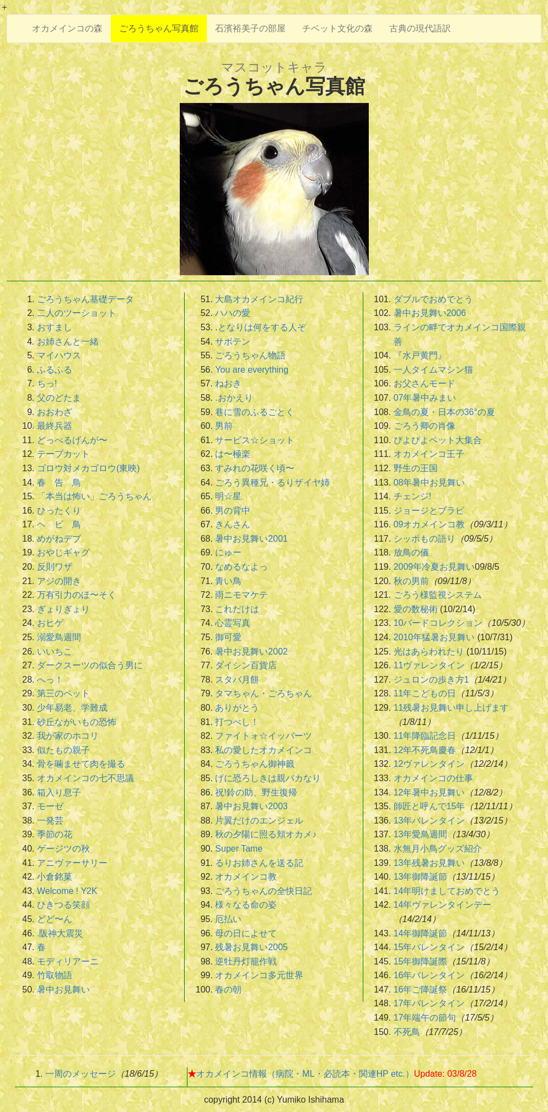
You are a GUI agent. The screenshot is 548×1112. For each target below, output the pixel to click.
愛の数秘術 (416, 609)
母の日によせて (246, 933)
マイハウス (59, 355)
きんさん (232, 524)
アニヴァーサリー (72, 863)
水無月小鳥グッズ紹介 (438, 848)
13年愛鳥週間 (421, 834)
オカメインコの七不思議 (85, 778)
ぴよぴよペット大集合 (438, 440)
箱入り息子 (59, 792)
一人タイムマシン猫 (433, 369)
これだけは (237, 609)
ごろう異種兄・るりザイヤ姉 (272, 482)
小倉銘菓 (54, 876)
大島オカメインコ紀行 (259, 299)
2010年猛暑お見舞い (434, 637)
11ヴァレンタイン (429, 665)
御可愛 (228, 637)
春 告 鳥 (59, 482)
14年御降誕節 (421, 933)
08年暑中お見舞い (429, 482)
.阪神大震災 (60, 933)
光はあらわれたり (429, 651)
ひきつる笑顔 (63, 904)
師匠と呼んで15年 (429, 806)
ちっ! (47, 383)
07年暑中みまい (425, 397)
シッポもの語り (424, 538)
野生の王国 (416, 468)
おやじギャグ (63, 552)
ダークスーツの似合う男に (90, 665)
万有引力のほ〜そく (76, 594)
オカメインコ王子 (429, 454)
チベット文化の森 (337, 28)
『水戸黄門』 (420, 355)
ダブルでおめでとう (433, 299)
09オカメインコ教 (429, 524)
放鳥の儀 (411, 552)
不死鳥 (407, 1032)
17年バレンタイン (429, 1003)
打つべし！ (237, 722)
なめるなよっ (241, 566)
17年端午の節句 (425, 1017)
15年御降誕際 (421, 961)
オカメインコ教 (246, 876)
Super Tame (238, 848)
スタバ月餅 (237, 679)
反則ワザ (54, 566)
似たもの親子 (63, 750)
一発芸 (50, 820)
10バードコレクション (438, 623)
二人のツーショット (76, 313)
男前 (224, 425)
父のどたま (59, 397)
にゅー (228, 552)
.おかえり (233, 397)
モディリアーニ (68, 961)
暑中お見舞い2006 (430, 313)
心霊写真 (232, 623)
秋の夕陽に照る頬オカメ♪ (265, 834)
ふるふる (54, 369)
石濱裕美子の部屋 (250, 28)
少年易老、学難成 (72, 707)
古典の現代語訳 (420, 28)
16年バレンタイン (429, 975)
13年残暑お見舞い (429, 863)
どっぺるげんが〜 (72, 440)
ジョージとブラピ (429, 510)
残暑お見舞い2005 (251, 947)
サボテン (232, 341)
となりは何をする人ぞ (262, 327)
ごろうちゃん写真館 (158, 28)
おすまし (54, 327)
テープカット (63, 454)
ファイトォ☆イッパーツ (263, 735)
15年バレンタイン (429, 947)
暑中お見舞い (63, 989)
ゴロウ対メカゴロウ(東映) (88, 468)
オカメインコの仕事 (433, 778)
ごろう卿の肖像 (424, 425)
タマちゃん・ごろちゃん (263, 693)
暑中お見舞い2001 (251, 538)
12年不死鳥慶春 (425, 750)
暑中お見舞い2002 (251, 651)
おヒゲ (50, 623)
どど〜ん (54, 919)
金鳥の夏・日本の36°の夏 (444, 412)
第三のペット (63, 693)
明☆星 (228, 496)
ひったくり (59, 510)
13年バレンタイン (429, 820)
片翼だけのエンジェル (259, 820)
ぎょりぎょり (63, 609)
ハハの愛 (232, 313)
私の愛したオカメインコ (263, 750)
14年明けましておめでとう (447, 891)
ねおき (228, 383)
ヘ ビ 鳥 (59, 524)
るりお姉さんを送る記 (259, 863)
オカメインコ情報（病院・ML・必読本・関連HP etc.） (304, 1073)
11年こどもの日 (425, 693)
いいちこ (54, 651)
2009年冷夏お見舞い (434, 566)
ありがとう (237, 707)
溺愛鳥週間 (59, 637)
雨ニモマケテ (241, 594)
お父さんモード (424, 383)
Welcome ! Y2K (67, 891)
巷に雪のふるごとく (254, 412)
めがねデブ (59, 538)
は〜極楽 (232, 454)
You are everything (251, 369)
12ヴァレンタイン (429, 763)
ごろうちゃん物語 (250, 355)
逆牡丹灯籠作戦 (246, 961)
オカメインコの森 (67, 28)
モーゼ (50, 806)
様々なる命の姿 (246, 904)
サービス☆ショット (254, 440)
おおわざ (54, 412)
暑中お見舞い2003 (251, 806)
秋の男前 (411, 581)
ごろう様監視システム (438, 594)
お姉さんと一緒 (68, 341)
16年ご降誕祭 (421, 989)
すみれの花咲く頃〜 (254, 468)
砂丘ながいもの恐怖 (76, 722)
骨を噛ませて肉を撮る (81, 763)
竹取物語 (54, 975)
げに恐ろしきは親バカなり (268, 778)
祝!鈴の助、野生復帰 (256, 792)
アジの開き (59, 581)
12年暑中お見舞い (429, 792)
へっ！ (50, 679)
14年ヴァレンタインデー (443, 904)
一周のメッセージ (80, 1073)
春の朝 (228, 989)
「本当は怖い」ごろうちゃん (94, 496)
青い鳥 (228, 581)
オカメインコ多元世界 (259, 975)
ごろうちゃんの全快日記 (263, 891)
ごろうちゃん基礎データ (85, 299)
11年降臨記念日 (425, 735)
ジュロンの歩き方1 (431, 679)
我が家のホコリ (68, 735)
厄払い (228, 919)
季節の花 (54, 834)
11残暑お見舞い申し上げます (451, 707)
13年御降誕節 (421, 876)
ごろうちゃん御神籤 (254, 763)
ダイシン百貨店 (246, 665)
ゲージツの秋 (63, 848)
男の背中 (232, 510)
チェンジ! (412, 496)
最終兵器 (54, 425)
